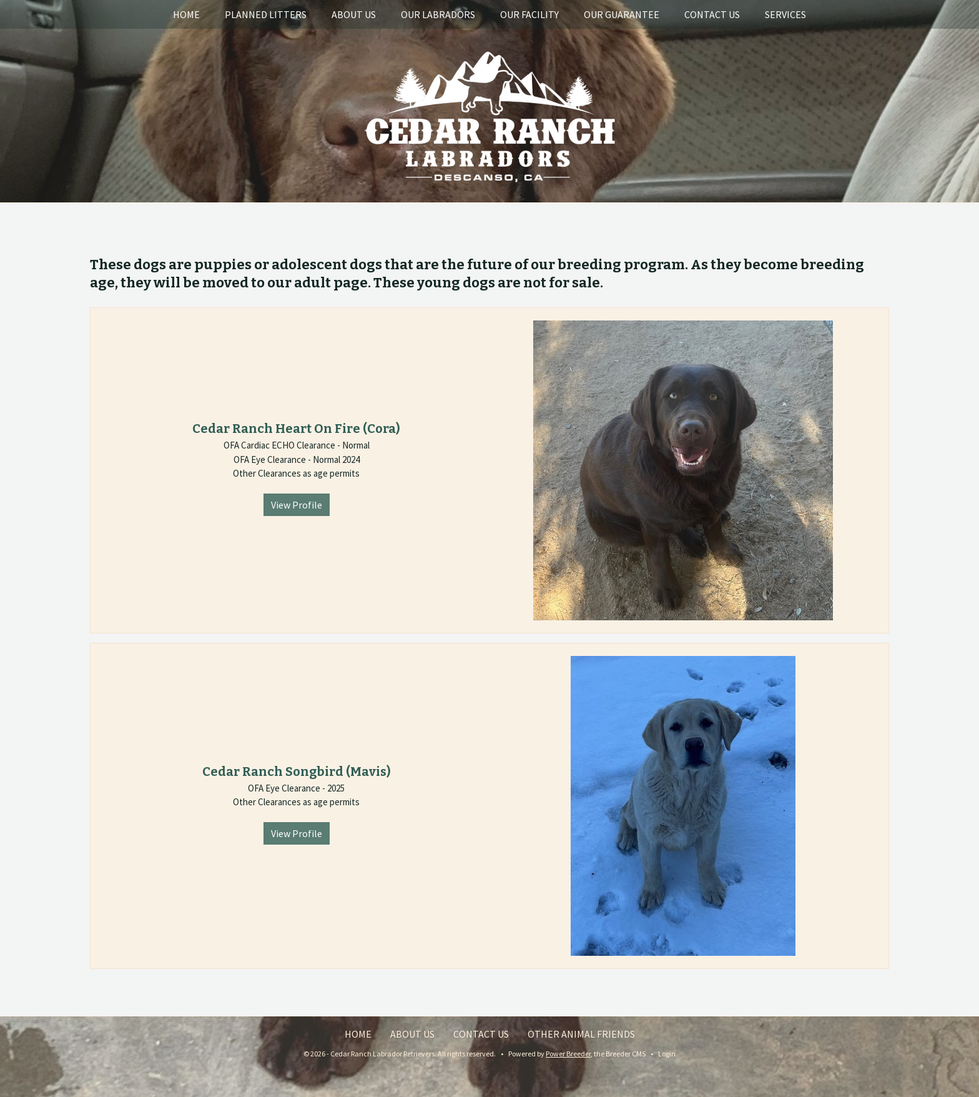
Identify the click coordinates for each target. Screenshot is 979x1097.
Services (785, 14)
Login (667, 1053)
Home (186, 14)
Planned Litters (266, 14)
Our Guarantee (621, 14)
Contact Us (712, 14)
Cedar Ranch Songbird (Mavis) (296, 771)
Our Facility (529, 14)
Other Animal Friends (581, 1034)
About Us (354, 14)
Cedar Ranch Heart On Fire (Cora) (296, 428)
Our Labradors (438, 14)
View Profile (296, 505)
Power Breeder (568, 1053)
